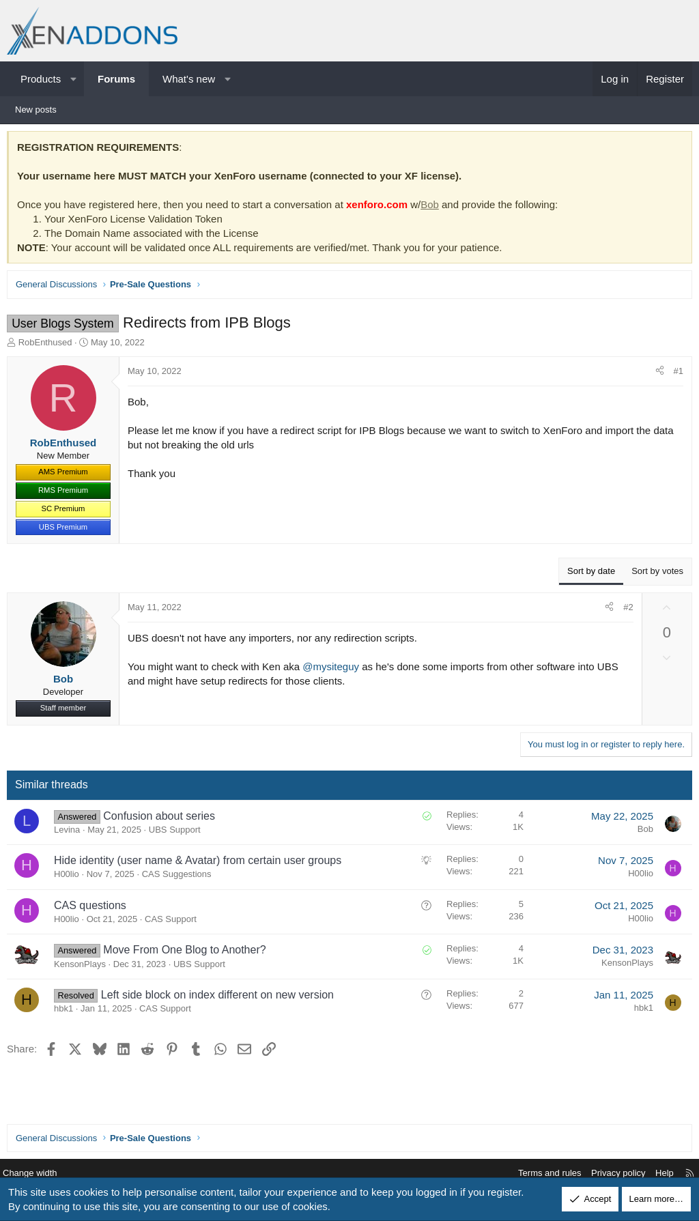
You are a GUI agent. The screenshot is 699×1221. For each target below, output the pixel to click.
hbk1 (66, 1012)
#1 (675, 374)
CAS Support (174, 922)
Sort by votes (654, 574)
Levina (70, 833)
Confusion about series (162, 819)
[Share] (656, 375)
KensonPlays (83, 967)
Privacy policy (608, 1173)
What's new (188, 79)
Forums (116, 79)
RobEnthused (49, 346)
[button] (73, 78)
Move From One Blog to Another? (187, 953)
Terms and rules (539, 1173)
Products (40, 79)
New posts (36, 109)
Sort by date (588, 574)
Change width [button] (40, 1173)
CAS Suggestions (180, 877)
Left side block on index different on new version (220, 998)
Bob (433, 208)
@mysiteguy (334, 670)
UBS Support (178, 833)
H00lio (70, 877)
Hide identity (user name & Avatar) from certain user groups (201, 864)
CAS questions (93, 909)
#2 (624, 610)
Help (654, 1173)
